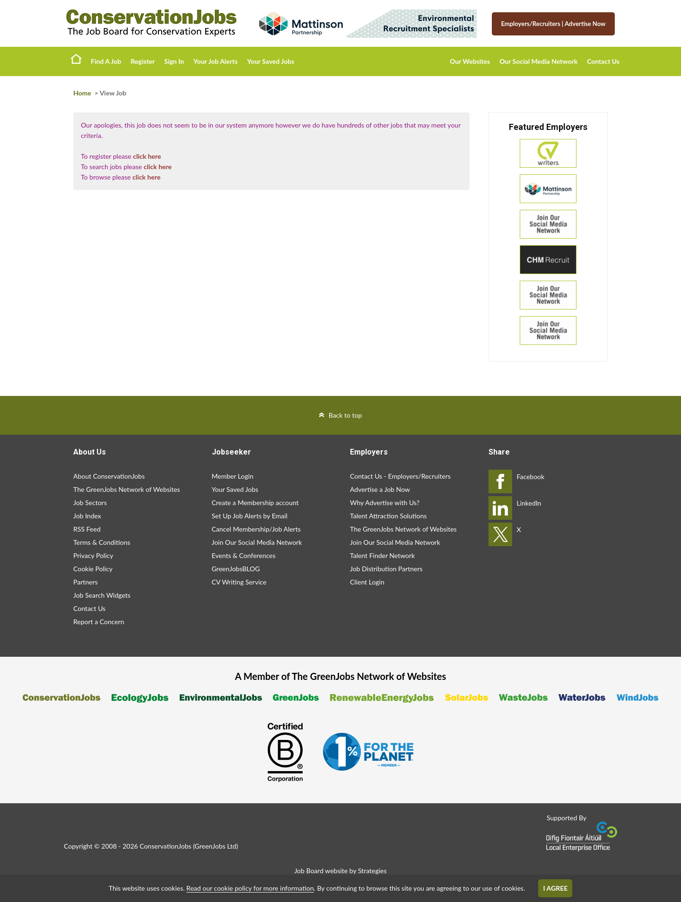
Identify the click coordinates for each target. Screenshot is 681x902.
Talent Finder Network (382, 555)
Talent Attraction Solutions (388, 516)
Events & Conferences (244, 555)
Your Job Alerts (215, 61)
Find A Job (106, 61)
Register (143, 61)
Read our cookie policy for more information (250, 888)
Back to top (345, 415)
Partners (85, 582)
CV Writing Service (239, 582)
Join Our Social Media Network (257, 542)
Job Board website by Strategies (340, 871)
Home (76, 58)
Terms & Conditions (101, 542)
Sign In (174, 61)
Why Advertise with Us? (384, 502)
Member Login (232, 476)
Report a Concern (98, 622)
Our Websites (470, 61)
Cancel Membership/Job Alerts (256, 529)
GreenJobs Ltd (215, 846)
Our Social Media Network (538, 61)
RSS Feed (86, 529)
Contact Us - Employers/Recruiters (400, 476)
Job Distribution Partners (386, 569)
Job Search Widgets (102, 595)
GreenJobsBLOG (236, 569)
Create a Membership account (255, 502)
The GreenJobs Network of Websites (126, 489)
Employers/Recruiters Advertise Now (553, 23)
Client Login (367, 582)
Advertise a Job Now (380, 489)
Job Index (87, 516)
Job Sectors (90, 502)
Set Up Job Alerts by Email (250, 516)
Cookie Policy (93, 569)
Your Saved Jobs (270, 61)
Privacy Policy (93, 555)
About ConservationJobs (109, 476)
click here (147, 156)
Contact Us (603, 61)
